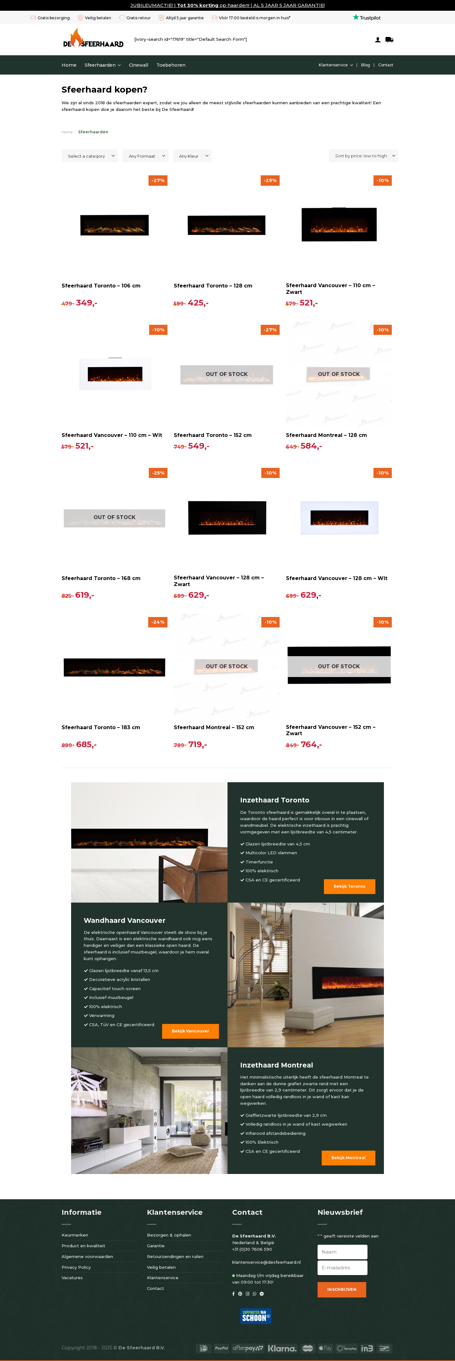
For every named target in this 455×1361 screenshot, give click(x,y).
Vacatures (72, 1277)
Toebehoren (170, 65)
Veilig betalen (161, 1267)
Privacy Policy (76, 1267)
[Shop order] (363, 155)
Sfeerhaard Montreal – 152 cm (214, 727)
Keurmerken (75, 1234)
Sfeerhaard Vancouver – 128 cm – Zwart (219, 581)
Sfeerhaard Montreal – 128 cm (326, 435)
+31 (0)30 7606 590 (252, 1249)
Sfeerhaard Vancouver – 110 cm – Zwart (330, 288)
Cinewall (138, 65)
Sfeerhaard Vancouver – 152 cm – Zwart (330, 730)
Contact (385, 65)
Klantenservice (336, 65)
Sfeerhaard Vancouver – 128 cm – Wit (336, 578)
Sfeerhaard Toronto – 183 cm (101, 727)
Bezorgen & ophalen (169, 1234)
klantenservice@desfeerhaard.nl (266, 1262)
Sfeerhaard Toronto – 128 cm (213, 286)
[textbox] (88, 156)
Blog (365, 65)
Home (69, 65)
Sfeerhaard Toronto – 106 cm (101, 286)
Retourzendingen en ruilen (175, 1256)
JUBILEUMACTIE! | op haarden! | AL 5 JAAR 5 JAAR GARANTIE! (227, 5)
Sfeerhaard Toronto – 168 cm (101, 578)
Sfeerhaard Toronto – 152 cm (213, 435)
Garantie (156, 1245)
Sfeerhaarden (103, 65)
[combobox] (90, 155)
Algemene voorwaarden (87, 1256)
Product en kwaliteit (83, 1245)
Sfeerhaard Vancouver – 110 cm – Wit (112, 435)
